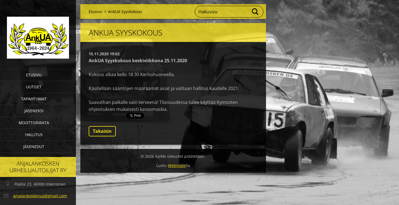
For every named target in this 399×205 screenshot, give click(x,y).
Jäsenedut (33, 146)
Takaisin (102, 131)
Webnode (177, 165)
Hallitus (34, 134)
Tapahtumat (34, 98)
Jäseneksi (34, 110)
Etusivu (34, 75)
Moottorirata (34, 122)
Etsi (255, 12)
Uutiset (34, 86)
